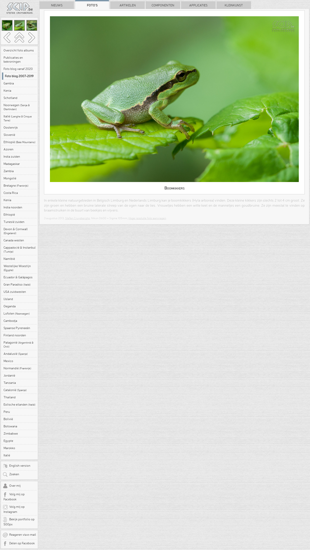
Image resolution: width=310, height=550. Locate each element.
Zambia (9, 171)
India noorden (13, 207)
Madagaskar (12, 164)
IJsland (8, 299)
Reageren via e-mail (19, 535)
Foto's (92, 5)
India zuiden (12, 156)
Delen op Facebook (19, 543)
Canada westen (14, 240)
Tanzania (10, 383)
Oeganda (10, 306)
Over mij (12, 486)
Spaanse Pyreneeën (17, 328)
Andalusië (16, 354)
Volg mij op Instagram (14, 509)
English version (16, 466)
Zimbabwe (11, 433)
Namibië (9, 259)
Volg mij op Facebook (14, 496)
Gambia (9, 83)
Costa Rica (11, 193)
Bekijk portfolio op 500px (19, 521)
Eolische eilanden (19, 404)
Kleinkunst (234, 5)
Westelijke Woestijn (17, 268)
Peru (7, 412)
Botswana (10, 426)
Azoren (8, 149)
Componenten (163, 5)
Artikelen (127, 5)
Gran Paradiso (17, 284)
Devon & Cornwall (16, 231)
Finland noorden (15, 335)
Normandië (17, 368)
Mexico (8, 361)
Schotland (10, 98)
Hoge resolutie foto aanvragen (147, 218)
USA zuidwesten (15, 292)
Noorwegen (17, 107)
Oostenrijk (11, 127)
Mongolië (10, 178)
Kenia (7, 91)
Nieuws (56, 5)
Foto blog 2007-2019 (19, 76)
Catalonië (15, 390)
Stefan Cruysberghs (77, 218)
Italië (18, 118)
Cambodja (10, 321)
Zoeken (11, 474)
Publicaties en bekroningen (13, 60)
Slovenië (9, 135)
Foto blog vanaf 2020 (18, 69)
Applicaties (198, 5)
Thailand (10, 397)
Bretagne (16, 186)
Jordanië (9, 375)
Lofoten (17, 313)
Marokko (9, 448)
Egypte (8, 441)
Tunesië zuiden (14, 222)
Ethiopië (19, 142)
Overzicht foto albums (19, 50)
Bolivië (8, 419)
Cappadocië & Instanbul (20, 249)
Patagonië (18, 344)
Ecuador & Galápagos (18, 277)
